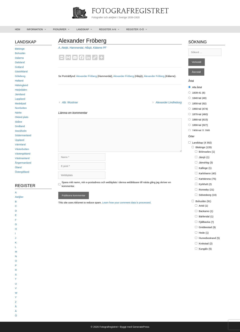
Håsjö (88, 47)
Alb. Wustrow (70, 102)
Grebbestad (207, 227)
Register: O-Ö (138, 29)
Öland (18, 167)
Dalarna (19, 57)
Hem (17, 29)
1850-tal (199, 104)
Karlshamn (207, 173)
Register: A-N (111, 29)
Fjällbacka (206, 222)
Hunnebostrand (209, 238)
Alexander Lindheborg (169, 102)
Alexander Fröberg (86, 76)
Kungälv (205, 249)
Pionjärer (63, 29)
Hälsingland (21, 85)
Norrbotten (21, 108)
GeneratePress (141, 326)
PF (104, 47)
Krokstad (206, 244)
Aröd (203, 206)
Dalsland (20, 62)
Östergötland (22, 171)
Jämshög (206, 163)
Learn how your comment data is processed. (126, 202)
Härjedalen (21, 89)
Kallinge (205, 168)
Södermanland (23, 135)
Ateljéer (19, 196)
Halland (19, 80)
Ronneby (206, 190)
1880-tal (200, 120)
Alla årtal (197, 87)
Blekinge (20, 48)
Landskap (86, 29)
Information (38, 29)
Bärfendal (206, 217)
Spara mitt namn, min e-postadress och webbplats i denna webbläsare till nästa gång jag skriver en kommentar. (116, 184)
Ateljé (64, 47)
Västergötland (22, 153)
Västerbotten (22, 149)
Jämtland (20, 94)
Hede (204, 233)
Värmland (20, 144)
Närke (18, 112)
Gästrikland (21, 71)
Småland (20, 126)
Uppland (19, 140)
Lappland (20, 98)
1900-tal (201, 130)
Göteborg (20, 76)
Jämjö (204, 157)
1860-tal (200, 109)
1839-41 (198, 93)
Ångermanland (23, 162)
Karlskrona (207, 179)
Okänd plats (21, 117)
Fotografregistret (130, 11)
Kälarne (97, 47)
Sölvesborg (208, 195)
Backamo (206, 211)
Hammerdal (76, 47)
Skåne (18, 121)
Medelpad (20, 103)
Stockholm (21, 130)
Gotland (19, 67)
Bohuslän (20, 53)
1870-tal (200, 114)
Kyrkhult (205, 184)
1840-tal (199, 98)
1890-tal (200, 125)
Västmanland (22, 158)
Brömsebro (207, 152)
